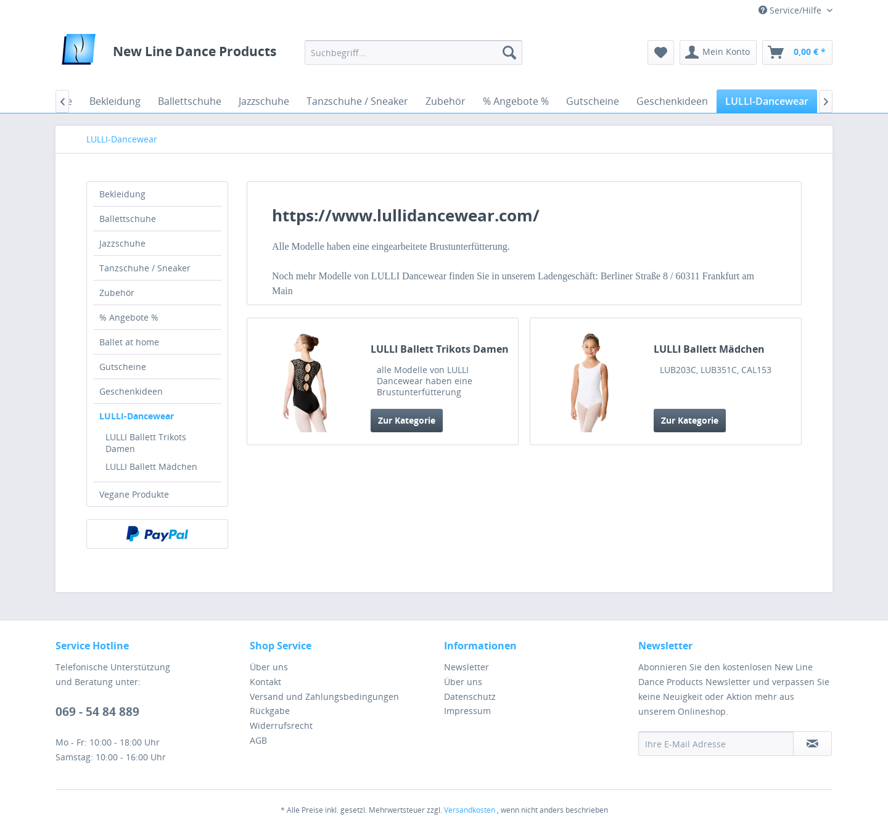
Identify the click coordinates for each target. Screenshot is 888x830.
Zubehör (116, 292)
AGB (258, 740)
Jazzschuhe (122, 243)
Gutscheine (122, 366)
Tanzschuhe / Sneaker (145, 268)
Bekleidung (122, 194)
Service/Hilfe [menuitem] (791, 10)
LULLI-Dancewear (136, 416)
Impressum (467, 711)
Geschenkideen (131, 391)
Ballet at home (129, 342)
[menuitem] (413, 52)
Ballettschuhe (127, 218)
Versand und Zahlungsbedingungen (324, 696)
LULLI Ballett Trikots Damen (145, 442)
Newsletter (466, 667)
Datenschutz (470, 696)
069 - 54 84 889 (97, 712)
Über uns (269, 667)
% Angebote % (128, 317)
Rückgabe (270, 711)
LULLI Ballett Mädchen (151, 466)
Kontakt (265, 682)
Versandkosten (469, 810)
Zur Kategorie (406, 420)
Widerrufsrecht (281, 725)
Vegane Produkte (134, 494)
